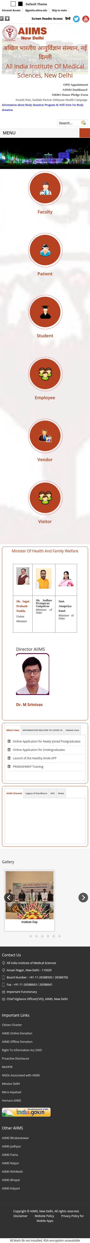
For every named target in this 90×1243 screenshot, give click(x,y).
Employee (45, 397)
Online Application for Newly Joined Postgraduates (46, 745)
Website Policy (44, 1216)
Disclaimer (20, 1216)
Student (45, 335)
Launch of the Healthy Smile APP (34, 762)
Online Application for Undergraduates (39, 754)
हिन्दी (67, 19)
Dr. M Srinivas (29, 704)
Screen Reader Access (47, 19)
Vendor (45, 459)
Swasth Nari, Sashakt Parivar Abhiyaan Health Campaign (51, 100)
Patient (45, 274)
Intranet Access (11, 10)
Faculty (44, 212)
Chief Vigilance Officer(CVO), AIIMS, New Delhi (37, 999)
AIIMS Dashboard (74, 89)
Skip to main (59, 10)
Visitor (45, 521)
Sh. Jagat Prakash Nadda (22, 606)
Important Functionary (22, 992)
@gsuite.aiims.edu (36, 10)
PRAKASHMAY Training (28, 770)
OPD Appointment (75, 84)
